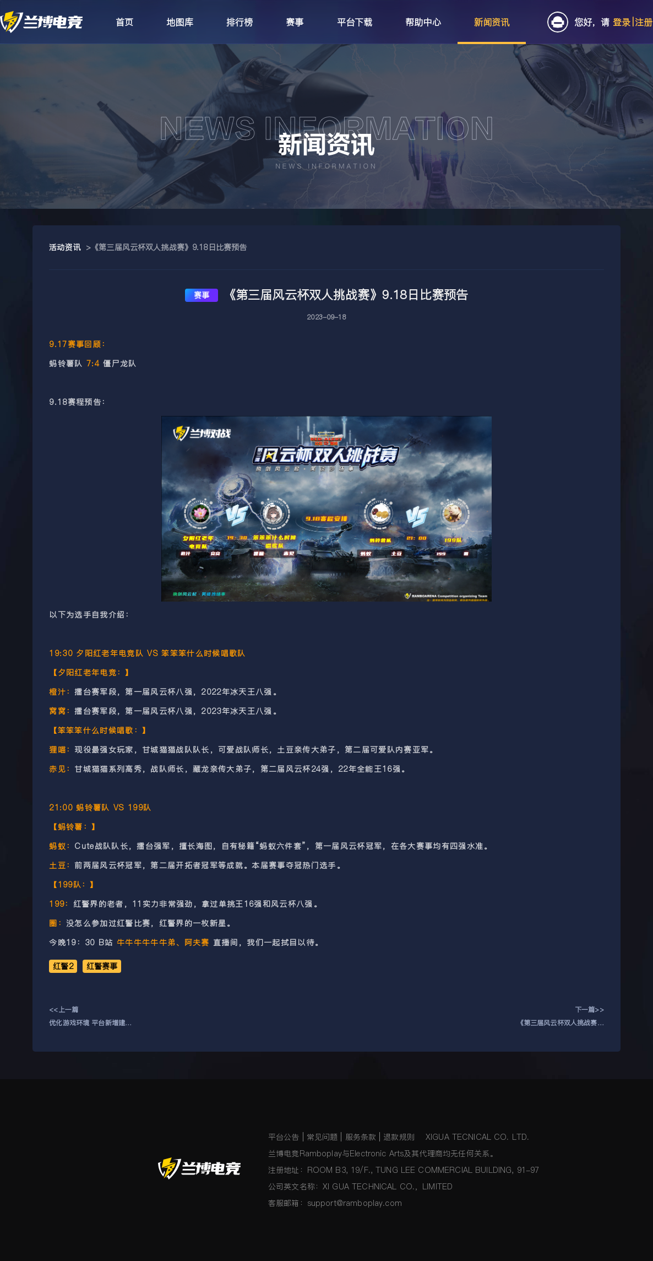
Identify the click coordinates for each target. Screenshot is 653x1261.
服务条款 (361, 1137)
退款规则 (399, 1137)
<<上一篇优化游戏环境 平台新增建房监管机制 (90, 1017)
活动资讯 (64, 247)
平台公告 (284, 1137)
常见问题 (322, 1137)
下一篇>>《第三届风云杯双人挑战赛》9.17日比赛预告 (560, 1017)
